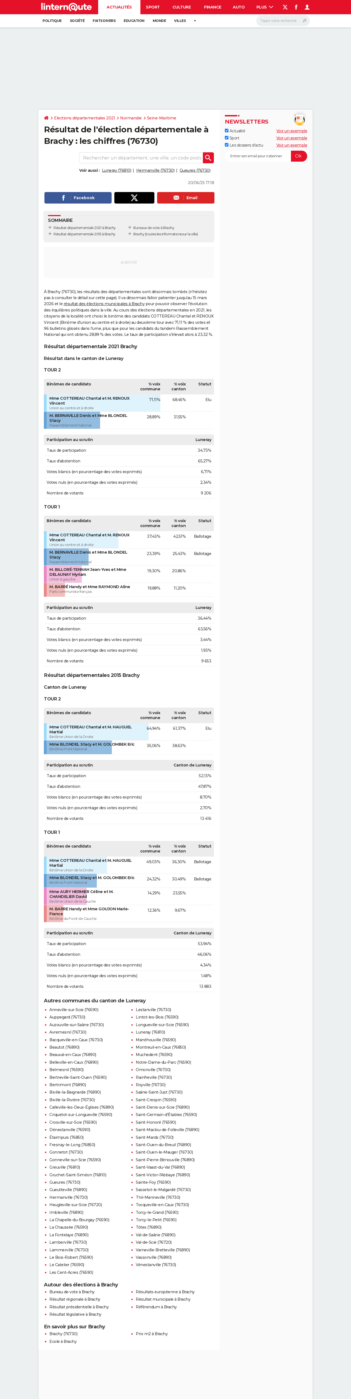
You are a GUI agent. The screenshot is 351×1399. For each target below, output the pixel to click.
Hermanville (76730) (155, 170)
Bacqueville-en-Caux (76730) (76, 1039)
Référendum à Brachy (156, 1306)
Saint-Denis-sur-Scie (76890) (162, 1107)
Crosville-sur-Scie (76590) (73, 1122)
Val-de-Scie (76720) (154, 1242)
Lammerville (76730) (69, 1250)
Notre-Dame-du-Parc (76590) (163, 1062)
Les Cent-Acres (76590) (71, 1272)
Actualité (235, 130)
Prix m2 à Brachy (152, 1333)
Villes (180, 21)
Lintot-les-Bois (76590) (157, 1017)
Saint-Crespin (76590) (156, 1099)
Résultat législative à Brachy (75, 1314)
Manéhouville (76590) (156, 1039)
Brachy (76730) (63, 1333)
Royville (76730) (150, 1084)
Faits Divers (104, 21)
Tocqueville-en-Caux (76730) (162, 1204)
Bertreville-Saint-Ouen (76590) (77, 1077)
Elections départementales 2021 (84, 118)
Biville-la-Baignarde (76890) (75, 1092)
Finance (212, 7)
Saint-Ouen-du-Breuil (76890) (163, 1144)
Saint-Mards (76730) (155, 1137)
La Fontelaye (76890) (68, 1234)
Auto (239, 7)
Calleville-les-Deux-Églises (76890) (81, 1107)
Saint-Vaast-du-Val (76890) (160, 1167)
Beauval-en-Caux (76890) (72, 1054)
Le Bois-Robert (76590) (71, 1257)
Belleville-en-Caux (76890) (73, 1062)
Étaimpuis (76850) (66, 1137)
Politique (52, 21)
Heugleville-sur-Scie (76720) (75, 1204)
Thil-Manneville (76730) (158, 1197)
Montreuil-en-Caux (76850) (161, 1047)
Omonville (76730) (153, 1069)
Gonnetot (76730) (66, 1152)
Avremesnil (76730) (67, 1032)
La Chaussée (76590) (68, 1227)
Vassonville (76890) (154, 1257)
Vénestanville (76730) (156, 1264)
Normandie (131, 118)
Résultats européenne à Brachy (165, 1291)
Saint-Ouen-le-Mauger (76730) (164, 1152)
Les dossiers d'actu (244, 145)
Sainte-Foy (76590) (153, 1182)
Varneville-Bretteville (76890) (163, 1250)
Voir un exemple (291, 130)
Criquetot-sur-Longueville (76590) (80, 1114)
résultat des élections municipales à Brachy (104, 303)
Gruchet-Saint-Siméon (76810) (77, 1174)
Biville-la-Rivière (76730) (72, 1099)
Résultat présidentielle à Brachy (79, 1306)
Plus (264, 7)
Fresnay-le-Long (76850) (72, 1144)
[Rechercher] (283, 20)
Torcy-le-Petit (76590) (156, 1219)
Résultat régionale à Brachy (74, 1299)
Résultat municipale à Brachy (163, 1299)
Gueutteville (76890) (68, 1189)
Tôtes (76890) (149, 1227)
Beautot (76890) (64, 1047)
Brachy (138, 234)
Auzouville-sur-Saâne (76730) (76, 1024)
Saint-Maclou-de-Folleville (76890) (167, 1129)
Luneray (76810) (116, 170)
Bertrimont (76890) (67, 1084)
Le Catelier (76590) (66, 1264)
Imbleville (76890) (66, 1212)
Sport (153, 7)
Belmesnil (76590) (66, 1069)
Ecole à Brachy (63, 1341)
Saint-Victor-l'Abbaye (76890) (163, 1174)
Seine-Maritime (161, 118)
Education (134, 21)
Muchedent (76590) (154, 1054)
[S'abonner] (266, 156)
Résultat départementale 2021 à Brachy (84, 228)
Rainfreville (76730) (154, 1077)
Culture (181, 7)
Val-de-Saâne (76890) (155, 1234)
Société (77, 21)
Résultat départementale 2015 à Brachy (84, 234)
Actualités (119, 7)
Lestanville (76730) (153, 1009)
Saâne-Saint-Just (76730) (159, 1092)
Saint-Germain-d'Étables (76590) (166, 1114)
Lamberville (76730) (68, 1242)
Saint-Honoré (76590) (156, 1122)
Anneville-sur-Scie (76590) (73, 1009)
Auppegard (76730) (67, 1017)
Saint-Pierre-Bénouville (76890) (165, 1159)
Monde (159, 21)
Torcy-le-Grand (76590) (157, 1212)
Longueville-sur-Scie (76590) (162, 1024)
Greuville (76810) (64, 1167)
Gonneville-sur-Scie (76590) (75, 1159)
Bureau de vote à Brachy (72, 1291)
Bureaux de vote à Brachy (153, 228)
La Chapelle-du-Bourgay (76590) (79, 1219)
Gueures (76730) (195, 170)
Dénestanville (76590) (69, 1129)
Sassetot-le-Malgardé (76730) (163, 1189)
